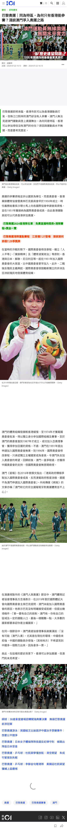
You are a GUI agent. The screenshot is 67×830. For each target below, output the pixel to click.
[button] (63, 64)
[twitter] (63, 817)
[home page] (10, 3)
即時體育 (13, 10)
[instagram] (46, 817)
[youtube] (52, 817)
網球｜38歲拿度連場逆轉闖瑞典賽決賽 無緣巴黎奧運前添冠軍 (33, 721)
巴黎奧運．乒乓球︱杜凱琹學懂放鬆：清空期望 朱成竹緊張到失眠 (33, 755)
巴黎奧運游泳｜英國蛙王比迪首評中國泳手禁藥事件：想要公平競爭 (33, 733)
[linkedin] (57, 817)
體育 (4, 10)
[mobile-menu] (3, 3)
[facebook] (40, 817)
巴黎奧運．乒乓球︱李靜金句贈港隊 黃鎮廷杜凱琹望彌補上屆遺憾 (33, 766)
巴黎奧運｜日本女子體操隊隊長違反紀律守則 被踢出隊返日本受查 (33, 744)
